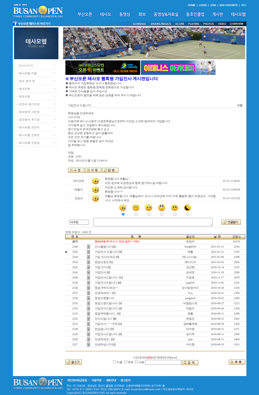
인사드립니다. (103, 318)
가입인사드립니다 (106, 282)
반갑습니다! (102, 329)
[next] (173, 357)
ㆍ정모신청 (23, 96)
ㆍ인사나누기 (24, 65)
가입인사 (100, 272)
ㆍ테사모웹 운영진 (28, 135)
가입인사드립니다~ (107, 277)
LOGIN (203, 5)
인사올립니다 (103, 246)
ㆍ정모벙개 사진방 (28, 112)
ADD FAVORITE (228, 5)
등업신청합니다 (104, 298)
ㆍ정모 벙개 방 (25, 81)
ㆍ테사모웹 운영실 (28, 143)
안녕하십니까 (103, 344)
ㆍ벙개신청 (23, 89)
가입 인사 (101, 267)
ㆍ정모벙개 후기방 (28, 119)
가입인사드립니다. (106, 308)
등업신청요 (102, 262)
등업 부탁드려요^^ (106, 287)
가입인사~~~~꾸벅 (106, 324)
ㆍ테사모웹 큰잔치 (28, 127)
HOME (191, 5)
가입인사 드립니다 (106, 251)
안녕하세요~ (102, 339)
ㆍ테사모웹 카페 (26, 73)
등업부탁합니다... (106, 313)
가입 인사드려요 (105, 257)
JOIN (213, 5)
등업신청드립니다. (106, 303)
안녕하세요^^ (103, 293)
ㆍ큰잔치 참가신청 (28, 104)
